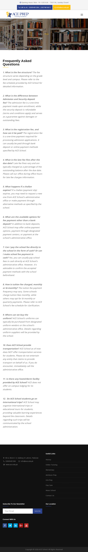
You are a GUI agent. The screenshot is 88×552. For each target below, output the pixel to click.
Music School (51, 490)
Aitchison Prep (51, 475)
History (48, 459)
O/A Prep (49, 480)
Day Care (49, 485)
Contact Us (50, 495)
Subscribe (37, 511)
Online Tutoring (51, 465)
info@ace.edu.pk (63, 7)
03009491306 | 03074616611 (40, 7)
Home (40, 34)
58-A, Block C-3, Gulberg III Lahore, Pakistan (21, 458)
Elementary (50, 470)
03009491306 (11, 461)
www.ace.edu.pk (12, 464)
